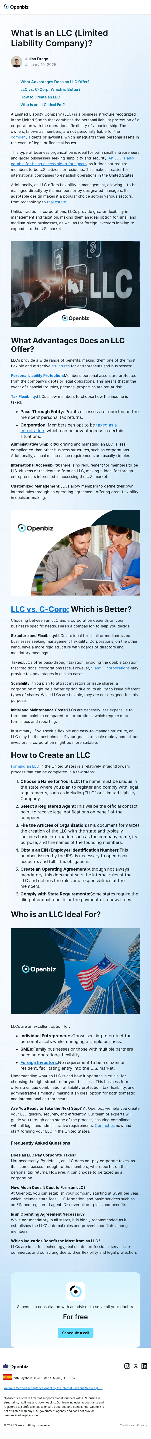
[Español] (7, 1376)
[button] (144, 7)
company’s (21, 137)
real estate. (57, 202)
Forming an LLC (25, 766)
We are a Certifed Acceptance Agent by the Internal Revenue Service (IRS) (53, 1388)
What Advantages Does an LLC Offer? (55, 81)
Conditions (127, 1425)
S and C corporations (110, 668)
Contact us (105, 1125)
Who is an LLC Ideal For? (42, 104)
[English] (7, 1367)
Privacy (142, 1425)
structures (61, 366)
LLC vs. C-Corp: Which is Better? (50, 89)
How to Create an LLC (40, 97)
